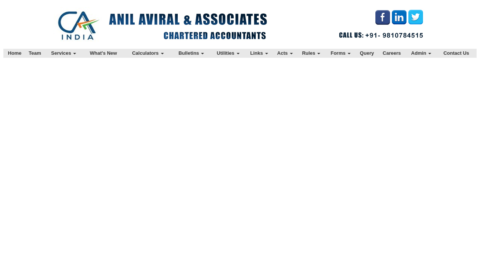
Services (63, 53)
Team (35, 53)
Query (367, 53)
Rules (311, 53)
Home (14, 53)
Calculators (148, 53)
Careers (392, 53)
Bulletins (191, 53)
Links (259, 53)
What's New (103, 53)
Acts (285, 53)
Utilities (228, 53)
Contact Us (456, 53)
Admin (421, 53)
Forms (341, 53)
